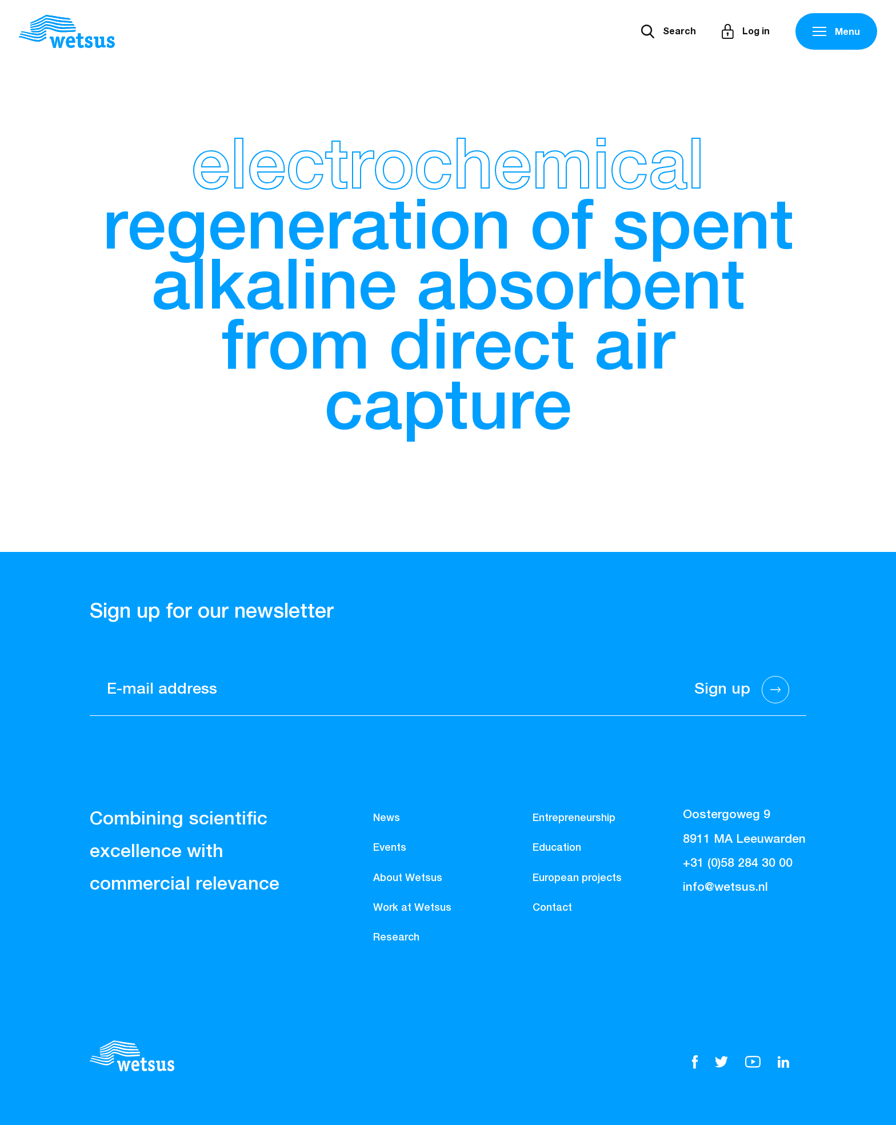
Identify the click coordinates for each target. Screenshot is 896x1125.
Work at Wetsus (412, 908)
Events (389, 848)
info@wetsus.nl (725, 888)
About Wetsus (407, 878)
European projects (577, 878)
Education (557, 848)
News (386, 818)
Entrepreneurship (574, 818)
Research (396, 937)
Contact (552, 908)
